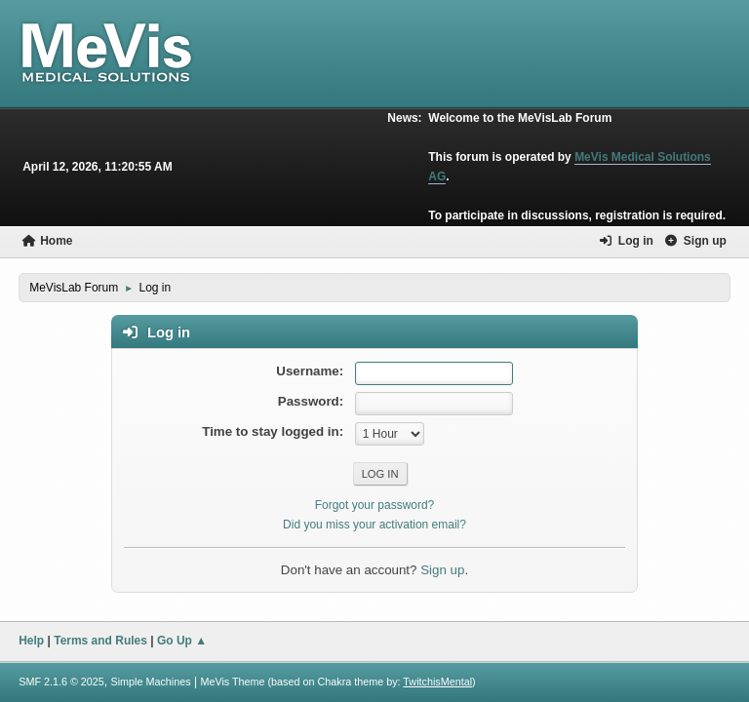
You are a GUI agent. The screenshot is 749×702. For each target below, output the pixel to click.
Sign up (442, 570)
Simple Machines (151, 681)
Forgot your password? (375, 505)
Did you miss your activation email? (374, 524)
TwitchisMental (437, 681)
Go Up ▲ (182, 640)
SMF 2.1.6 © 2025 (61, 681)
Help (31, 640)
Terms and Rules (100, 640)
